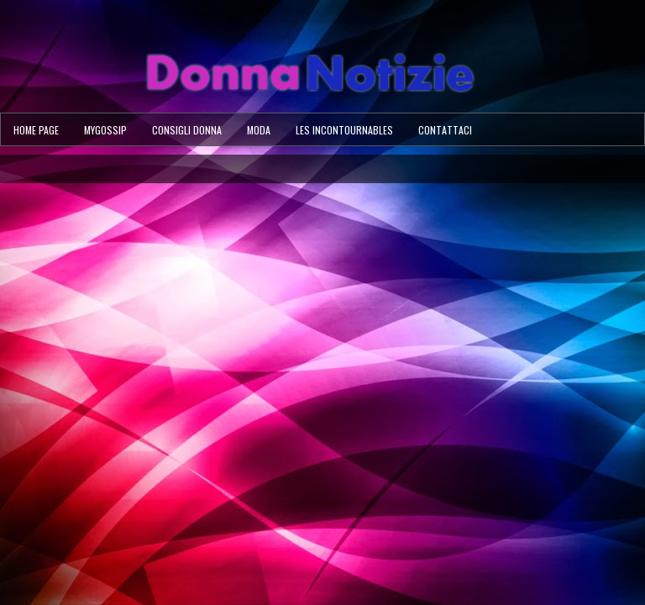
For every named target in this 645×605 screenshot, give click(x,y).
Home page (36, 130)
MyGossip (105, 130)
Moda (258, 130)
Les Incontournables (344, 130)
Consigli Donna (187, 130)
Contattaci (445, 130)
